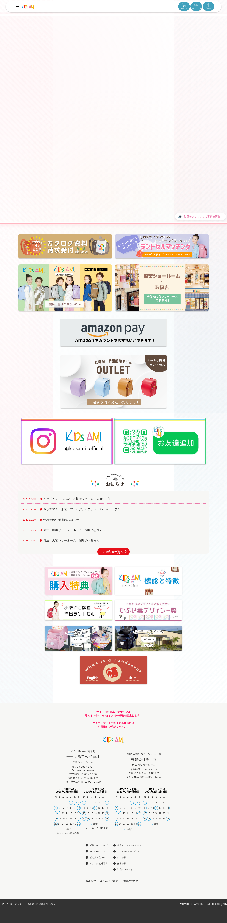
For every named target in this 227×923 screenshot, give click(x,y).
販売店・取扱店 (97, 857)
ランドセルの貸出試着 (128, 851)
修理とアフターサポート (129, 845)
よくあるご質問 (109, 880)
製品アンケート (125, 869)
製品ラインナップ (98, 845)
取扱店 (208, 6)
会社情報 (121, 857)
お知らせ (90, 880)
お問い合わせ (130, 880)
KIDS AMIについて (99, 851)
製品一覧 (184, 6)
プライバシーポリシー (13, 904)
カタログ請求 (196, 6)
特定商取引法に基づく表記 (41, 904)
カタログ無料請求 (98, 863)
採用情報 (121, 863)
